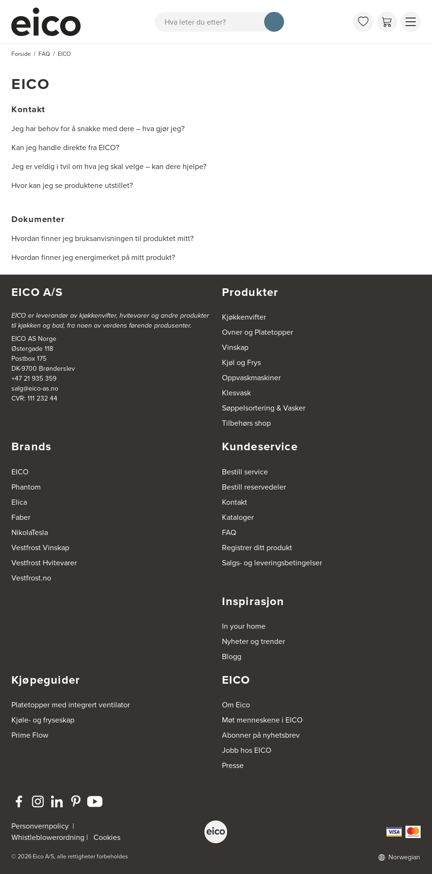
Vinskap (235, 347)
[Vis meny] (411, 22)
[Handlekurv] (387, 22)
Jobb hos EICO (246, 750)
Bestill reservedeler (254, 487)
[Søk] (274, 22)
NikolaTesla (29, 532)
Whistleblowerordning (47, 837)
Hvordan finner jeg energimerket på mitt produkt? (93, 257)
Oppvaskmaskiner (251, 377)
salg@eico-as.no (34, 388)
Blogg (231, 656)
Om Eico (236, 704)
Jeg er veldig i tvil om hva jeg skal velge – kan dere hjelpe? (108, 166)
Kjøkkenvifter (244, 317)
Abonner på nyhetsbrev (261, 735)
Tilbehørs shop (246, 423)
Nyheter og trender (253, 641)
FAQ (229, 532)
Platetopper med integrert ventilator (70, 704)
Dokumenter (38, 219)
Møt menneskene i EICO (262, 719)
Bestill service (245, 471)
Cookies (106, 837)
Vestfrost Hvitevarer (44, 562)
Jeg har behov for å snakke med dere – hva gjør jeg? (97, 128)
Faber (20, 517)
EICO (19, 471)
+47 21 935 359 (33, 378)
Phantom (26, 487)
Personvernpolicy (41, 825)
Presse (233, 765)
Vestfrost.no (31, 577)
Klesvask (236, 392)
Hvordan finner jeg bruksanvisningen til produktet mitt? (102, 238)
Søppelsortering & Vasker (263, 407)
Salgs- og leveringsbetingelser (272, 562)
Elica (19, 502)
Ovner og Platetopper (257, 332)
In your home (244, 626)
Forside (21, 54)
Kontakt (28, 109)
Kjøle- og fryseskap (42, 719)
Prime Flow (29, 735)
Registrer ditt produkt (257, 547)
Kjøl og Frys (241, 362)
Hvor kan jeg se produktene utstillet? (72, 185)
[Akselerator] (50, 22)
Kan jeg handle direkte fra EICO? (65, 147)
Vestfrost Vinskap (40, 547)
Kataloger (238, 517)
